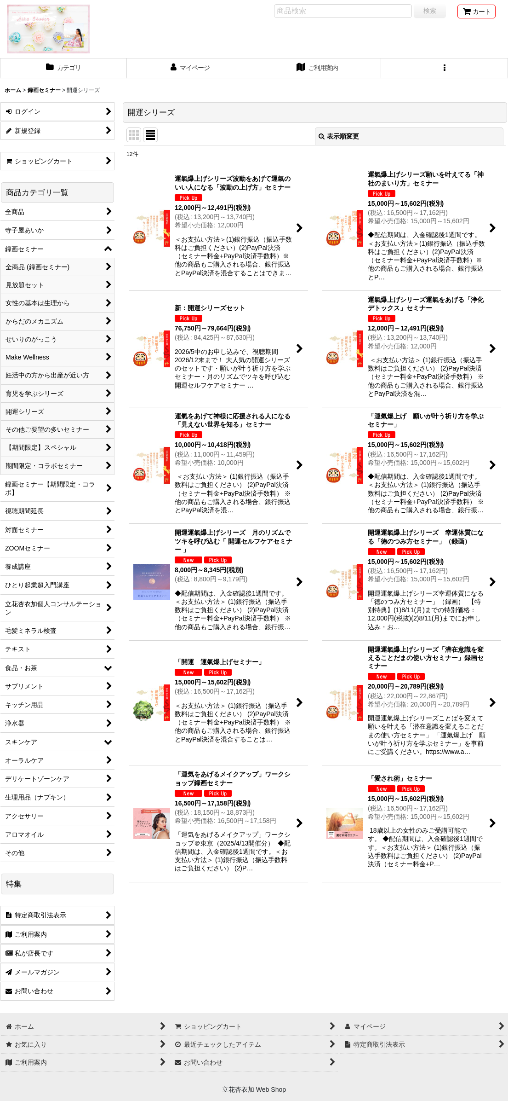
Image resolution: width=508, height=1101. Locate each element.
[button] (444, 68)
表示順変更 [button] (339, 136)
